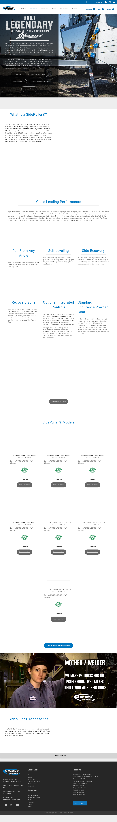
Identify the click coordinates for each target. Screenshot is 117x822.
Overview (18, 74)
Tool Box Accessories (80, 791)
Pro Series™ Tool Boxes (80, 786)
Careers (30, 784)
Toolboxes (44, 9)
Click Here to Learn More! (58, 406)
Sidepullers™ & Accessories (82, 782)
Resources (75, 9)
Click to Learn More (24, 490)
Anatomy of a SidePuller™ (38, 74)
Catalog (89, 9)
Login (99, 9)
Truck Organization (79, 797)
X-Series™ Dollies (78, 793)
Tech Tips (31, 809)
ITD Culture (31, 787)
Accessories (64, 9)
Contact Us (99, 2)
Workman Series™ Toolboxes (82, 788)
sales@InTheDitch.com (11, 807)
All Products (22, 9)
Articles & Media (33, 803)
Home (29, 782)
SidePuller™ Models (19, 81)
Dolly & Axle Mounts (79, 795)
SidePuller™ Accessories (38, 81)
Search (109, 9)
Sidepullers (34, 9)
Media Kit (31, 814)
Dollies (54, 9)
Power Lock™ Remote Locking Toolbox (85, 784)
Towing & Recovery (79, 799)
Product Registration (34, 805)
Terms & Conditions (34, 789)
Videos (30, 811)
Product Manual (29, 89)
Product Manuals (33, 807)
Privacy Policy (32, 791)
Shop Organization (79, 802)
